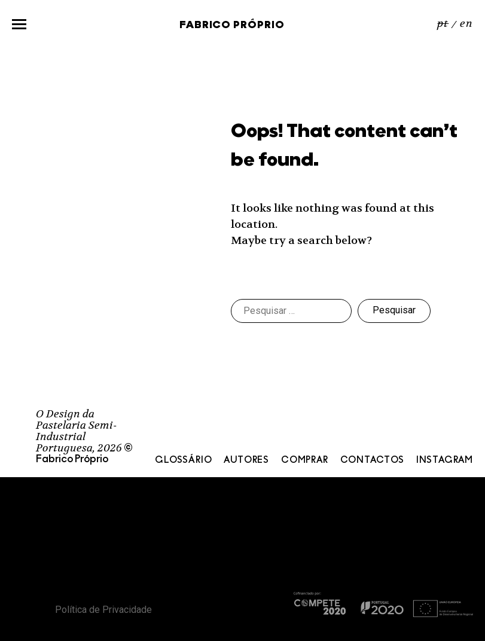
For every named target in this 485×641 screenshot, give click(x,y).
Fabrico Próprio (232, 25)
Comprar (304, 460)
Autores (246, 460)
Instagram (444, 460)
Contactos (372, 460)
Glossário (183, 460)
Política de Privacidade (103, 609)
